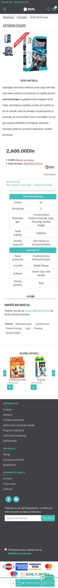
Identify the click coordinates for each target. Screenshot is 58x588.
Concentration (42, 324)
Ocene (31, 296)
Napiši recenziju (43, 184)
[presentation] (26, 537)
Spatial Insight (13, 332)
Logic (27, 328)
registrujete (43, 310)
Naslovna (8, 17)
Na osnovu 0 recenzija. (19, 184)
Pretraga (22, 17)
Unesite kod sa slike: (13, 525)
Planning (38, 328)
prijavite (29, 310)
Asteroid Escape (24, 324)
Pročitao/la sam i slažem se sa (23, 551)
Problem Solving (13, 328)
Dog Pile (41, 379)
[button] (4, 373)
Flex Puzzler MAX (17, 379)
